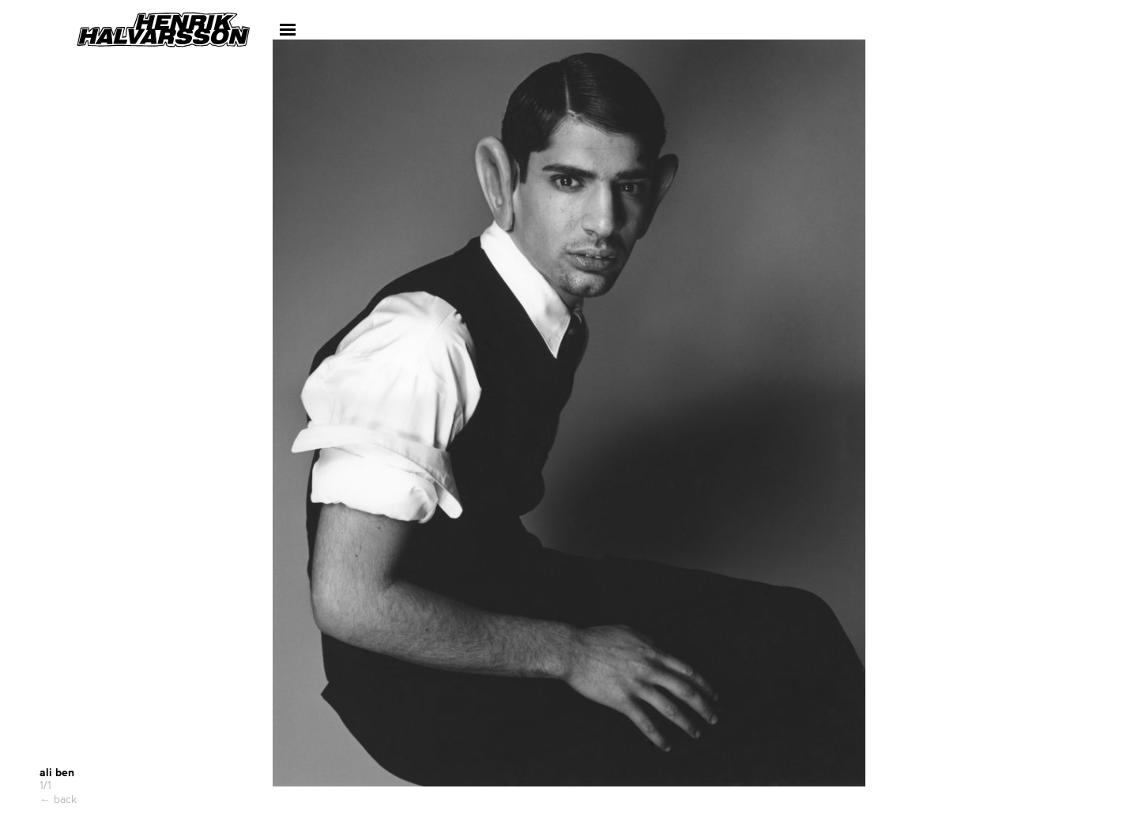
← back (58, 799)
